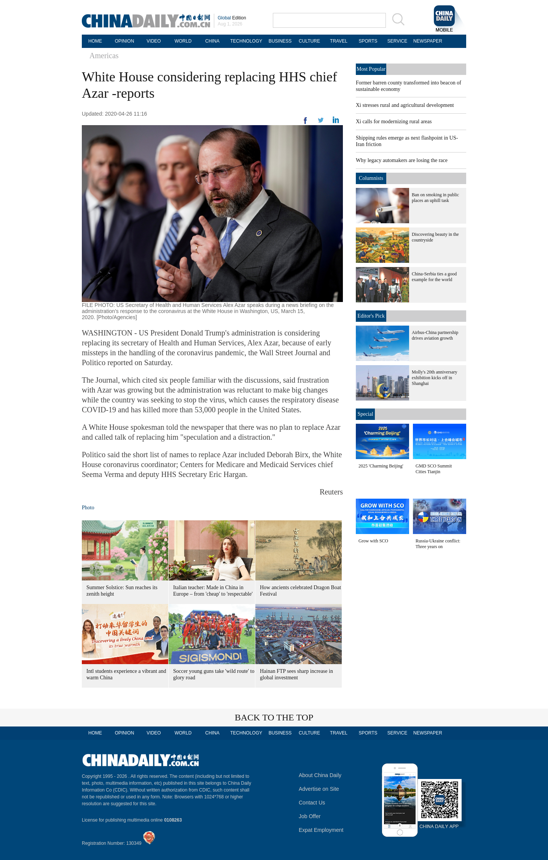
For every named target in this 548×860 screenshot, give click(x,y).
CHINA (212, 41)
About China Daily (320, 775)
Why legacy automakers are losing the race (402, 160)
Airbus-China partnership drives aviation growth (435, 335)
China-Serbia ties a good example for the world (434, 276)
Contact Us (312, 803)
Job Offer (309, 816)
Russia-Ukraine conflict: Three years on (438, 543)
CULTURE (309, 41)
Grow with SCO (373, 541)
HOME (95, 41)
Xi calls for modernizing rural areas (394, 121)
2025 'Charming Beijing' (380, 466)
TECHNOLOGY (246, 41)
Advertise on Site (319, 789)
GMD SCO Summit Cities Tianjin (434, 468)
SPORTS (367, 41)
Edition (232, 18)
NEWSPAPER (426, 41)
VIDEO (154, 41)
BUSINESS (280, 41)
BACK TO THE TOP (274, 717)
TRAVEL (338, 41)
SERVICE (397, 41)
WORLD (183, 41)
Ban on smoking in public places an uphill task (435, 197)
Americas (104, 55)
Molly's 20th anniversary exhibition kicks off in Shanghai (434, 377)
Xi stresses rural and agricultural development (405, 105)
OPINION (124, 41)
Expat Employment (321, 830)
